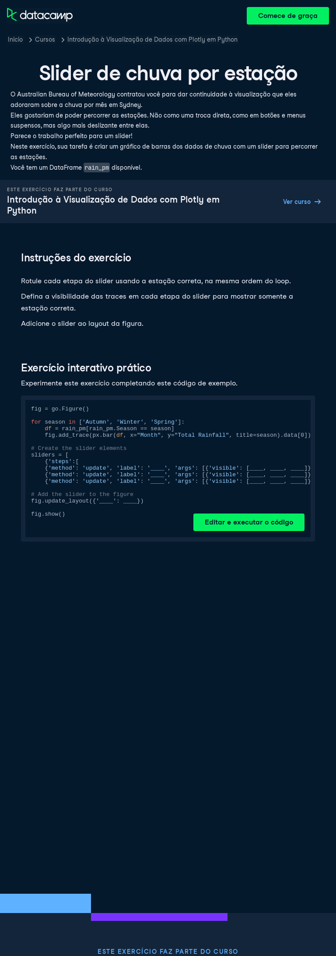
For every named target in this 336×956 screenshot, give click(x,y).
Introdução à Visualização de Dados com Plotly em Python (152, 39)
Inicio (15, 39)
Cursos (45, 39)
